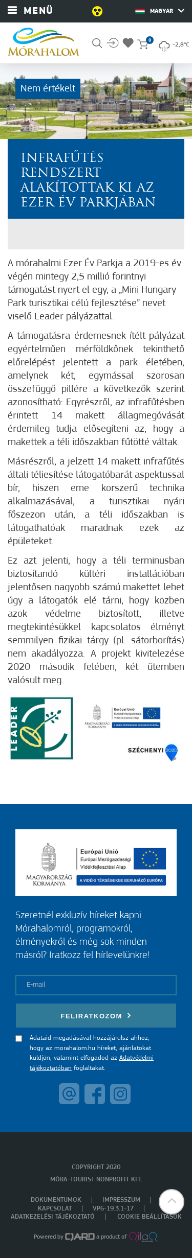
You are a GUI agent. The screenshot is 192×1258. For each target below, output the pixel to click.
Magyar (159, 11)
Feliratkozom (96, 1015)
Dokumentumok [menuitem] (56, 1200)
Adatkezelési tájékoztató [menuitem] (53, 1217)
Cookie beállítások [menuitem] (149, 1217)
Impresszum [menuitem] (121, 1200)
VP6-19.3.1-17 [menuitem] (113, 1208)
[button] (171, 1202)
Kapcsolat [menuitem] (55, 1208)
